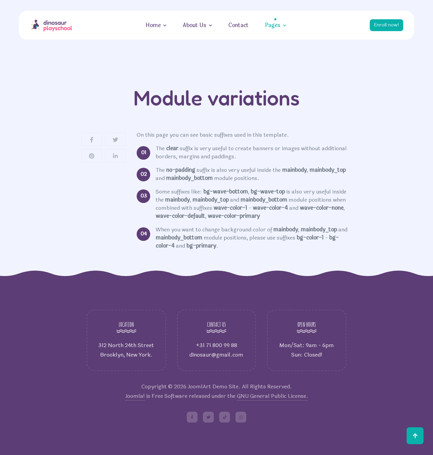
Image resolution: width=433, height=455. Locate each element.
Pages (271, 25)
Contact (237, 25)
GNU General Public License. (272, 396)
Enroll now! (385, 25)
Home (151, 25)
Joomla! (135, 396)
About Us (193, 25)
